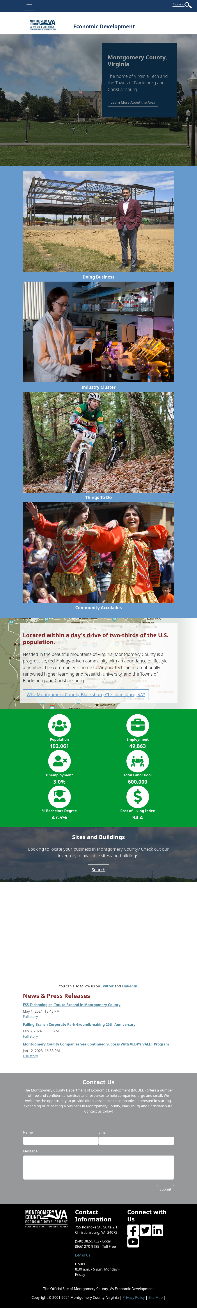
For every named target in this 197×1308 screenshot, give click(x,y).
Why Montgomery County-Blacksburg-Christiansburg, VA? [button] (86, 694)
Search (178, 4)
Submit (165, 1189)
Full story (30, 1016)
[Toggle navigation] (29, 6)
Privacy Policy (133, 1297)
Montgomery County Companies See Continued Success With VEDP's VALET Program (96, 1044)
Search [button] (98, 870)
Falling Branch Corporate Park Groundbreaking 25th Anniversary (79, 1024)
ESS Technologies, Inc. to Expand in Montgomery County (72, 1004)
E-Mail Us (82, 1255)
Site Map (155, 1297)
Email (103, 1132)
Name (28, 1132)
